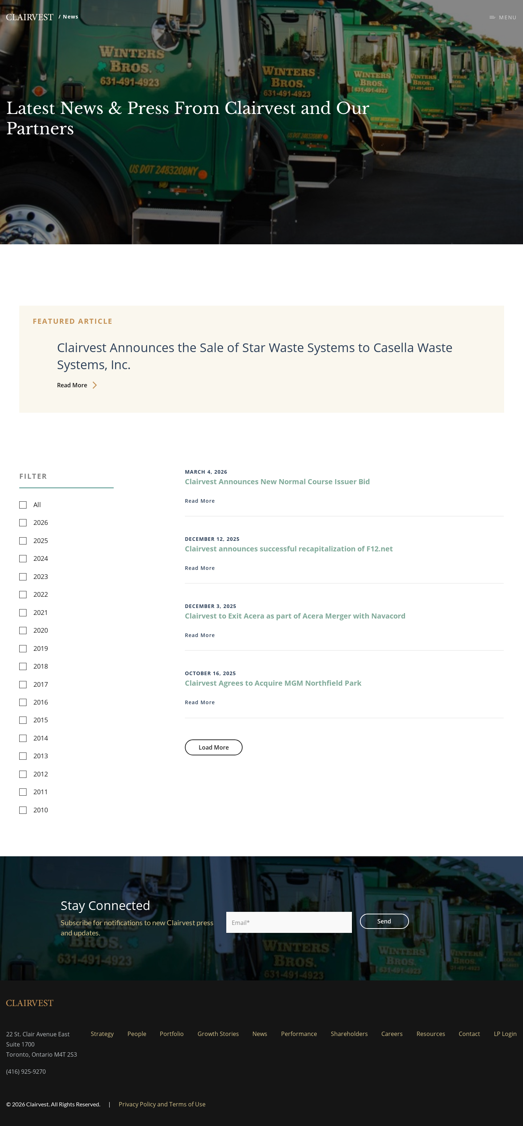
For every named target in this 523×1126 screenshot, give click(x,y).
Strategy (102, 1034)
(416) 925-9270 (26, 1072)
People (136, 1034)
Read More (77, 385)
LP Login (505, 1034)
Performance (299, 1034)
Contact (469, 1034)
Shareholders (349, 1034)
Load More (214, 747)
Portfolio (172, 1034)
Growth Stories (218, 1034)
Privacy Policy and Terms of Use (162, 1104)
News (259, 1034)
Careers (392, 1034)
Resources (431, 1034)
